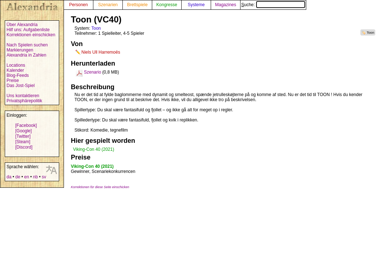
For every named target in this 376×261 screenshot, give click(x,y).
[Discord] (23, 147)
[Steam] (22, 141)
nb (35, 176)
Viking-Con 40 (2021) (93, 149)
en (26, 176)
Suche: (273, 4)
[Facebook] (26, 125)
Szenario (92, 72)
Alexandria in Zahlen (26, 55)
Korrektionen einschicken (31, 34)
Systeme (196, 4)
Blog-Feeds (18, 75)
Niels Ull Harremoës (100, 52)
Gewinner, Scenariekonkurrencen (103, 171)
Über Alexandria (22, 24)
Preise (13, 80)
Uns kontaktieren (23, 95)
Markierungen (20, 50)
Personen (78, 4)
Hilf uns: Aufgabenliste (28, 29)
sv (44, 176)
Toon (370, 32)
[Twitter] (23, 136)
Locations (16, 65)
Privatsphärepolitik (24, 100)
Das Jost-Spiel (21, 85)
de (17, 176)
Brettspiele (137, 4)
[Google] (23, 130)
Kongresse (166, 4)
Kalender (15, 70)
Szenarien (108, 4)
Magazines (225, 4)
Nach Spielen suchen (27, 44)
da (9, 176)
